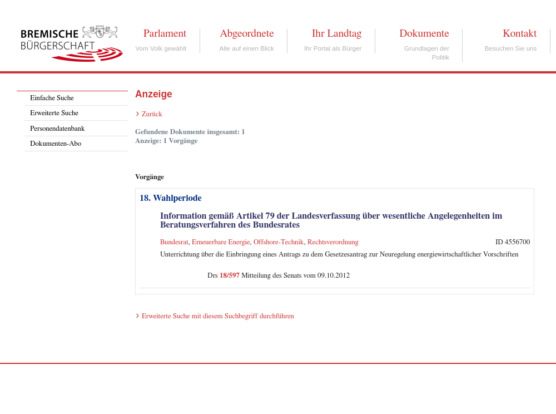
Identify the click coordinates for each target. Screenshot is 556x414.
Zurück (152, 114)
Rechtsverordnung (333, 242)
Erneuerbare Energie (221, 242)
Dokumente (424, 33)
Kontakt (520, 33)
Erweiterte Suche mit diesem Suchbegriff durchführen (218, 316)
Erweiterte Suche (54, 113)
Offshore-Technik (279, 242)
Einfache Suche (51, 98)
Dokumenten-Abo (55, 143)
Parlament (164, 33)
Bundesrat (174, 242)
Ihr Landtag (336, 33)
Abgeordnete (247, 33)
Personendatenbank (57, 128)
